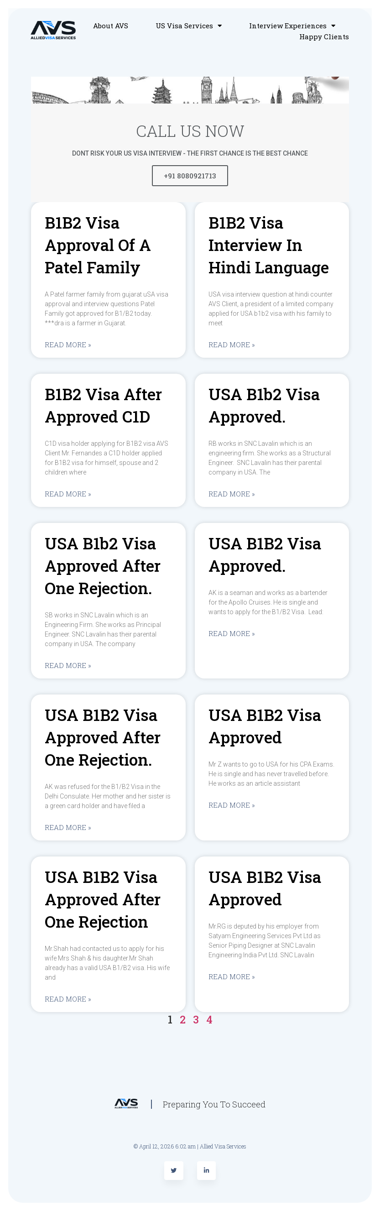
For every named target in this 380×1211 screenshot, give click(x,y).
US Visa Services (189, 25)
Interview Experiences (292, 25)
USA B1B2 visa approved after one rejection (103, 899)
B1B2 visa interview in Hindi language (268, 244)
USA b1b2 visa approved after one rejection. (103, 565)
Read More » (68, 344)
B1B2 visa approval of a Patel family (98, 244)
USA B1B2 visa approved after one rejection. (103, 737)
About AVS (110, 25)
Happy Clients (324, 36)
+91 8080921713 (190, 175)
